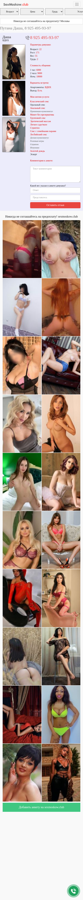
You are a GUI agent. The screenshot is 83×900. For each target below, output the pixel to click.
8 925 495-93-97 (44, 37)
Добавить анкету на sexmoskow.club (41, 807)
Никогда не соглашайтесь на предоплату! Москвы (41, 21)
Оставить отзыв (55, 205)
